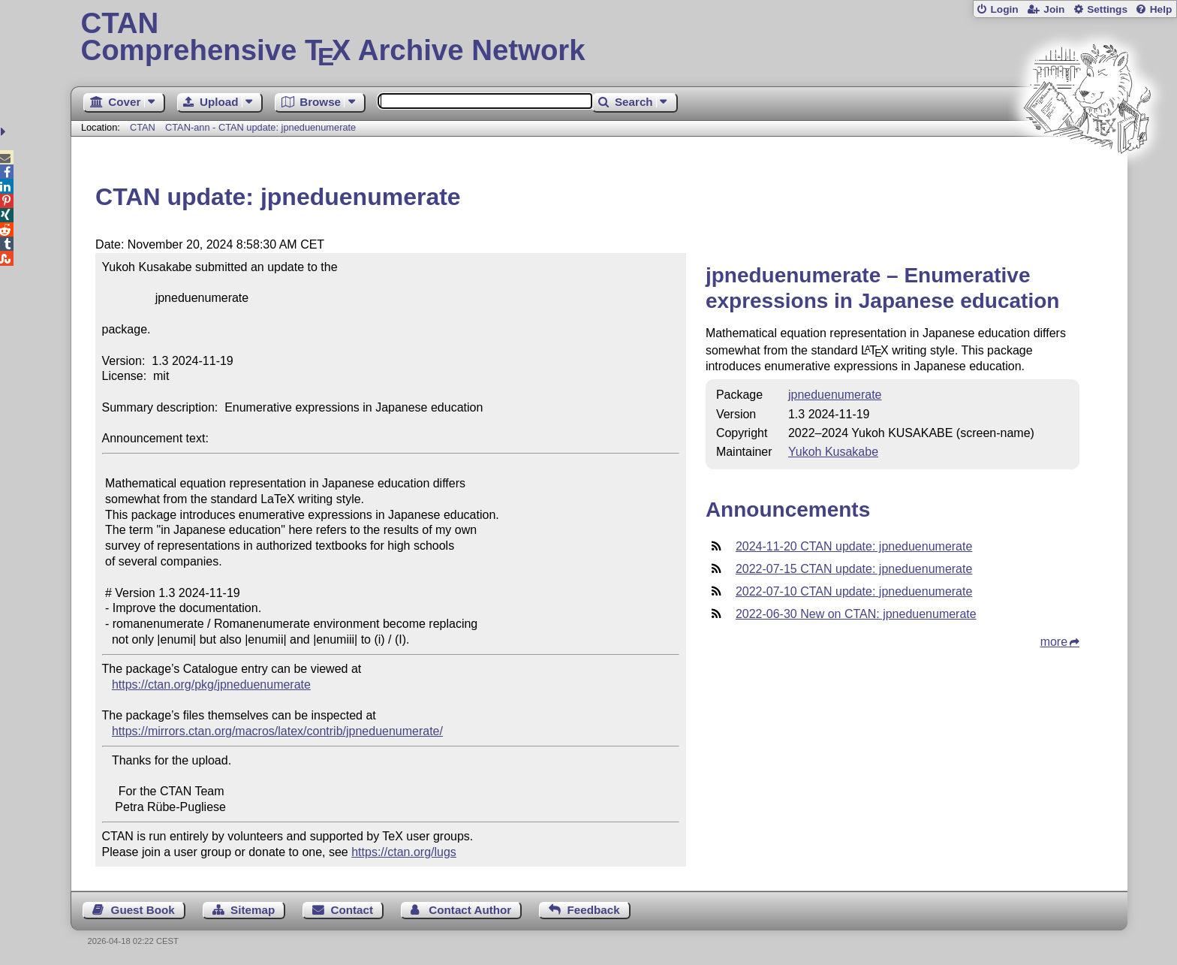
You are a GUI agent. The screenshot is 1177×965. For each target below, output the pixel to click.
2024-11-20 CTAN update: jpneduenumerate (854, 546)
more (1053, 641)
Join (1053, 9)
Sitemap (252, 909)
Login (1004, 9)
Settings (1107, 9)
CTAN (142, 127)
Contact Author (470, 909)
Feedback (593, 909)
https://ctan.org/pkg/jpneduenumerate (211, 684)
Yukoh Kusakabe (833, 451)
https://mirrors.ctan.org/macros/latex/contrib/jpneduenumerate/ (277, 731)
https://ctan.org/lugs (403, 852)
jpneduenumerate (835, 394)
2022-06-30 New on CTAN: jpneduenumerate (856, 614)
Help (1161, 9)
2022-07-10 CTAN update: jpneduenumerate (854, 591)
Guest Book (143, 909)
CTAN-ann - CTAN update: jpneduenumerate (260, 127)
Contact (352, 909)
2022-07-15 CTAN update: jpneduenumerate (854, 568)
